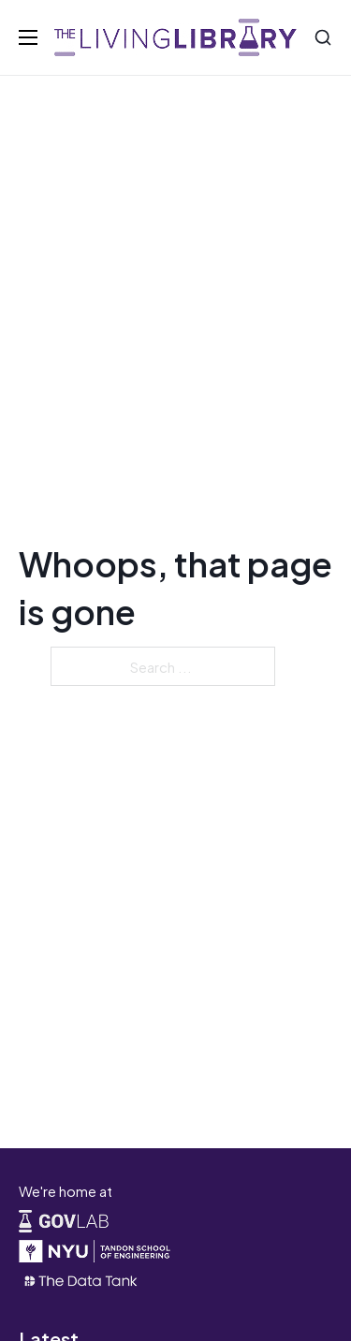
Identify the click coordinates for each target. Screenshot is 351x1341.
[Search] (323, 37)
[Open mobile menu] (28, 37)
